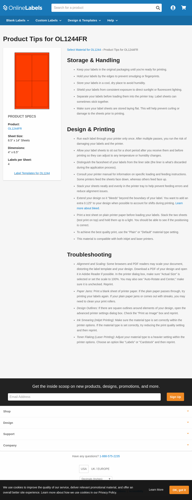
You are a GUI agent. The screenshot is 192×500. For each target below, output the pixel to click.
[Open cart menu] (183, 7)
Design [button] (8, 422)
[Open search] (158, 8)
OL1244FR (15, 128)
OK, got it (179, 490)
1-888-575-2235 (110, 456)
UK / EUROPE (100, 468)
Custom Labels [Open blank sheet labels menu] (48, 20)
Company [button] (10, 445)
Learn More (156, 489)
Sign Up (175, 397)
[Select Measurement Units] (96, 479)
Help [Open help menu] (112, 20)
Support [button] (8, 434)
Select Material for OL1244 (84, 49)
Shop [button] (7, 411)
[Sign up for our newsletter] (84, 397)
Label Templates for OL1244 (32, 173)
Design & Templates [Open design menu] (84, 20)
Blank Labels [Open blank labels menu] (17, 20)
